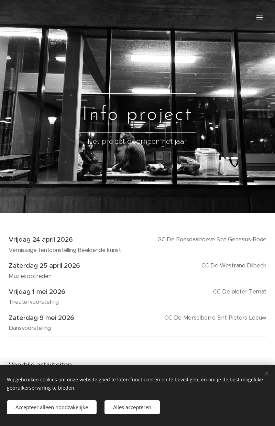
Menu (259, 17)
